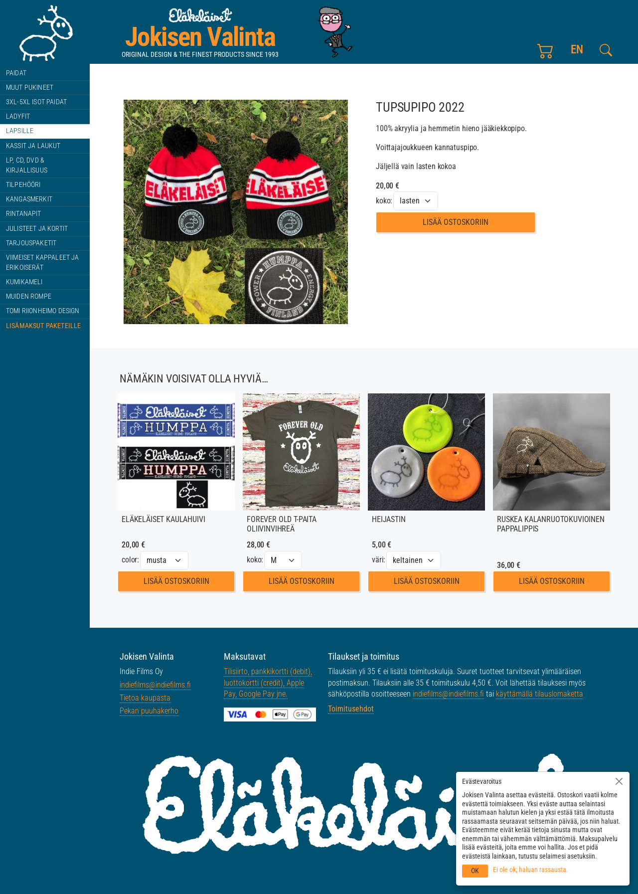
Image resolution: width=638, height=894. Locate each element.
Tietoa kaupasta (145, 698)
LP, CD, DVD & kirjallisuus (26, 165)
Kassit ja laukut (33, 146)
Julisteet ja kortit (37, 228)
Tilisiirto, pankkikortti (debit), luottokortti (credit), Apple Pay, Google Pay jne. (268, 683)
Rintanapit (23, 213)
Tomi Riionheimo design (43, 311)
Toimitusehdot (351, 709)
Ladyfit (18, 116)
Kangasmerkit (29, 199)
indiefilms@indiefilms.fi (155, 685)
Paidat (16, 73)
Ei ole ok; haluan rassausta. (530, 870)
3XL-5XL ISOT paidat (36, 102)
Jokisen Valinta (200, 36)
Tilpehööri (23, 184)
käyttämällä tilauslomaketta (539, 694)
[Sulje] (619, 781)
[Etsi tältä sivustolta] (606, 50)
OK (475, 871)
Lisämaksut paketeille (43, 326)
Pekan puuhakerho (149, 710)
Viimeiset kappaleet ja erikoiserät (42, 262)
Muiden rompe (28, 296)
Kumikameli (24, 282)
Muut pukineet (29, 87)
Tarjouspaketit (31, 243)
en (577, 49)
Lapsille (19, 131)
